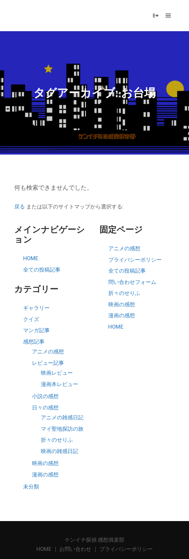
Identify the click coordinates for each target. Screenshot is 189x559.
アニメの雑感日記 (62, 417)
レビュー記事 (48, 363)
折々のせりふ (57, 440)
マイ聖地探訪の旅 (62, 429)
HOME (30, 258)
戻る (19, 206)
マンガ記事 (36, 330)
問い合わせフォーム (132, 282)
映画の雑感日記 (59, 451)
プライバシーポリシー (135, 260)
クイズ (31, 319)
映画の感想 (45, 463)
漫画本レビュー (59, 384)
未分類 (31, 486)
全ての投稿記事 (41, 270)
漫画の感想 (45, 474)
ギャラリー (36, 308)
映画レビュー (57, 373)
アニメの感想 (48, 351)
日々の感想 (45, 407)
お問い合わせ (75, 549)
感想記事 (33, 342)
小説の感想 (45, 396)
